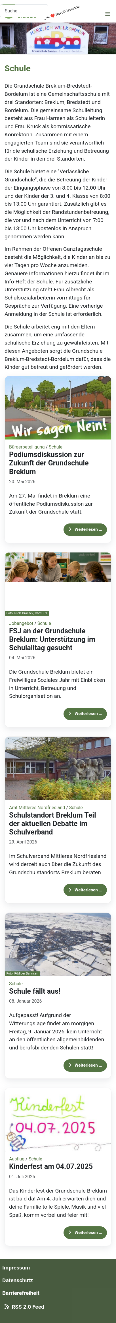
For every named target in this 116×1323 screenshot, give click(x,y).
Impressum (16, 1267)
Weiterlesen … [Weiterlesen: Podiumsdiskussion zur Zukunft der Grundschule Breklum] (85, 529)
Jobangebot (21, 623)
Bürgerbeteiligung (27, 447)
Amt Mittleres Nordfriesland (37, 807)
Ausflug (16, 1159)
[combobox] (24, 11)
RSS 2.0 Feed (23, 1307)
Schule (55, 447)
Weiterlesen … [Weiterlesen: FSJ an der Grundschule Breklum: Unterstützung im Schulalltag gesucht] (85, 713)
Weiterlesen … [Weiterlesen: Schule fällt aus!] (85, 1065)
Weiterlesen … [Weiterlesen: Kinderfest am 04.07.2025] (85, 1232)
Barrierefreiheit (20, 1293)
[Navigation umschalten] (108, 14)
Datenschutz (17, 1280)
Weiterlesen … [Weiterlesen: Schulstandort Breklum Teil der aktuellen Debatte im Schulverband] (85, 890)
